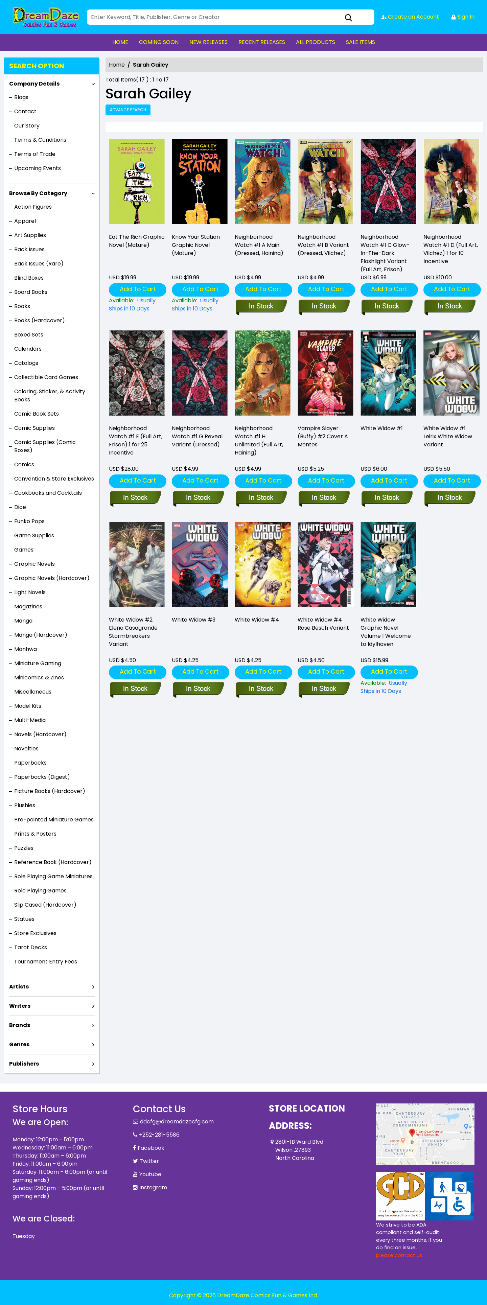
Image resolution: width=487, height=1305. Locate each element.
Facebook (151, 1148)
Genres (19, 1044)
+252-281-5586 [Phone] (159, 1135)
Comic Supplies (34, 428)
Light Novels (30, 592)
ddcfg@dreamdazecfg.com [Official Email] (177, 1121)
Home (117, 65)
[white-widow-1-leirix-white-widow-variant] (449, 498)
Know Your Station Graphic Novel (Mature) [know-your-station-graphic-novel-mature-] (196, 245)
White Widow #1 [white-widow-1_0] (382, 428)
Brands (19, 1025)
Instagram (153, 1187)
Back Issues (29, 249)
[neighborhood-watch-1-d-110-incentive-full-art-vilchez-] (451, 183)
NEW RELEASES (208, 42)
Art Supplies (30, 235)
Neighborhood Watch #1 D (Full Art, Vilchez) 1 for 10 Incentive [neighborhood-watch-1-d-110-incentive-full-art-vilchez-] (450, 249)
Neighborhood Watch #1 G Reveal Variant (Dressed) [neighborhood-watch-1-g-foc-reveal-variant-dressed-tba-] (197, 436)
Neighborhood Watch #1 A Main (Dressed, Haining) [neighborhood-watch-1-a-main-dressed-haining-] (259, 245)
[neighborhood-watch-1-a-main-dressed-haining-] (263, 183)
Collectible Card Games (46, 377)
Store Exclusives (35, 933)
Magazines (28, 606)
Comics (24, 464)
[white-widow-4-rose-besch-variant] (324, 689)
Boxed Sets (28, 335)
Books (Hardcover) (39, 320)
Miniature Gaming (37, 663)
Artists (19, 987)
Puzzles (23, 848)
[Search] (230, 17)
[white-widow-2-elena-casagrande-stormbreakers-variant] (135, 689)
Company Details (34, 84)
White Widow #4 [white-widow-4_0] (257, 620)
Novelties (26, 748)
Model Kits (27, 706)
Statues (24, 919)
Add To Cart (138, 289)
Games (23, 550)
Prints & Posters (35, 834)
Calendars (28, 349)
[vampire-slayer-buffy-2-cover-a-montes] (324, 498)
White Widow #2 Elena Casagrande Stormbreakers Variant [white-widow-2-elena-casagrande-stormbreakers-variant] (133, 632)
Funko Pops (29, 521)
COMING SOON (159, 42)
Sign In (462, 17)
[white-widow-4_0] (261, 689)
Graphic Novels (34, 564)
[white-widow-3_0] (198, 689)
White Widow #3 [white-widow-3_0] (193, 620)
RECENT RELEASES (261, 42)
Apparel (25, 221)
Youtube (150, 1174)
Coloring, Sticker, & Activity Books (49, 395)
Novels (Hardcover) (40, 734)
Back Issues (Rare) (39, 263)
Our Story (27, 126)
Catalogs (26, 363)
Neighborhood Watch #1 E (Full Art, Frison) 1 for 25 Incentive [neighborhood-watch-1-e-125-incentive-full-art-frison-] (135, 440)
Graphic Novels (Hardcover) (52, 578)
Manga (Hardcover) (40, 635)
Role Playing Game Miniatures (53, 876)
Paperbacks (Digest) (42, 777)
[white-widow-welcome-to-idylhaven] (389, 687)
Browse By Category (38, 193)
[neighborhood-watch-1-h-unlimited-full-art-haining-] (261, 498)
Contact (25, 111)
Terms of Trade (34, 154)
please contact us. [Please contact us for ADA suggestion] (399, 1255)
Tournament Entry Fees (45, 961)
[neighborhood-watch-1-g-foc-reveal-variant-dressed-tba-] (198, 498)
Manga (23, 621)
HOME (120, 42)
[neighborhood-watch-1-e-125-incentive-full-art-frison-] (135, 498)
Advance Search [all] (128, 110)
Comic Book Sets (36, 414)
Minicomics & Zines (39, 677)
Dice (20, 507)
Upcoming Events (37, 168)
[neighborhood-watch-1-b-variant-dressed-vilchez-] (326, 183)
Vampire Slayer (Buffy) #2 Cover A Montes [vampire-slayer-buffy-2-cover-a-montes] (323, 436)
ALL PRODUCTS (315, 42)
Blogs (21, 97)
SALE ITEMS (360, 42)
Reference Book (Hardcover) (53, 862)
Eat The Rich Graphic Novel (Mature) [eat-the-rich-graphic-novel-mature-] (137, 241)
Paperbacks (30, 763)
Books (22, 306)
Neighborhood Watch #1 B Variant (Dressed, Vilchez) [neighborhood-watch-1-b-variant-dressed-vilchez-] (323, 245)
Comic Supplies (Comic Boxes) (45, 446)
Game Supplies (34, 535)
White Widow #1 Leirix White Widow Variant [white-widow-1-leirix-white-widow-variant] (447, 436)
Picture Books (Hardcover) (49, 791)
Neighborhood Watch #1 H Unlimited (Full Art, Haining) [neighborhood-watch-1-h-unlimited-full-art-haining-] (259, 440)
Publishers (24, 1064)
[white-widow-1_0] (387, 498)
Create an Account (410, 17)
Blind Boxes (29, 278)
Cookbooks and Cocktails (48, 493)
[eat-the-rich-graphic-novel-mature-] (137, 183)
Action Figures (33, 207)
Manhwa (25, 649)
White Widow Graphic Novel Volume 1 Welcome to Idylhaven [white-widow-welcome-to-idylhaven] (386, 632)
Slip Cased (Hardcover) (45, 905)
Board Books (30, 292)
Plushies (24, 805)
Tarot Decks (30, 947)
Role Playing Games (40, 890)
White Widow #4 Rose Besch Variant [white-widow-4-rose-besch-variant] (323, 624)
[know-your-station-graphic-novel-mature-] (200, 183)
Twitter (149, 1161)
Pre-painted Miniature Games (54, 819)
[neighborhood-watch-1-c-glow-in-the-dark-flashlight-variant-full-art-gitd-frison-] (389, 183)
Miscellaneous (32, 692)
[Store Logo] (46, 17)
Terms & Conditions (40, 140)
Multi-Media (30, 720)
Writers (19, 1006)
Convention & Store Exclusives (54, 479)
